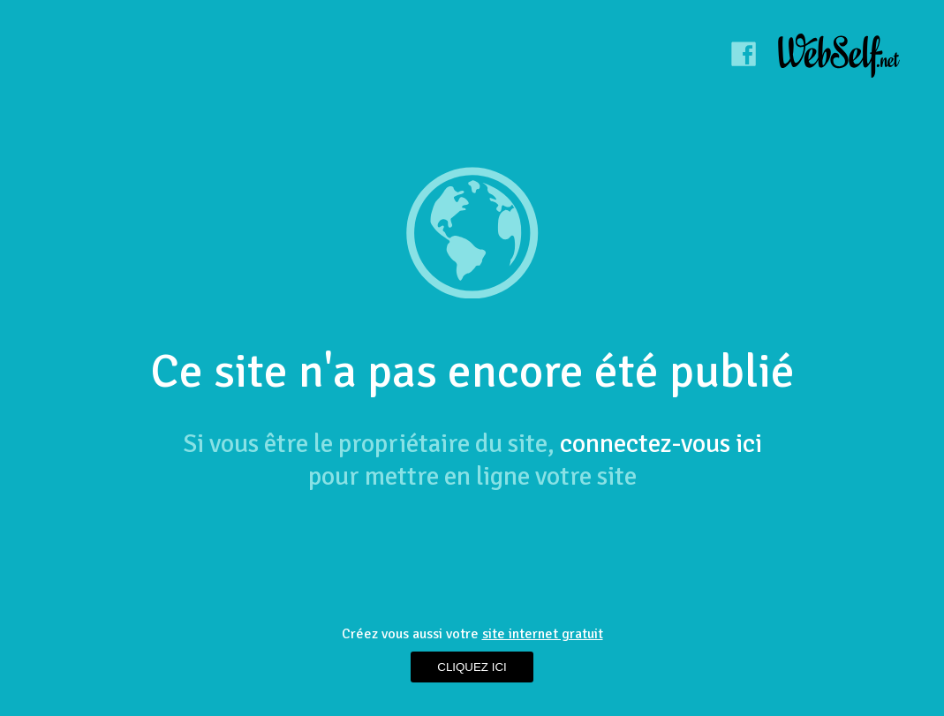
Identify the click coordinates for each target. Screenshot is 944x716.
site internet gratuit (542, 634)
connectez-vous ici (661, 443)
